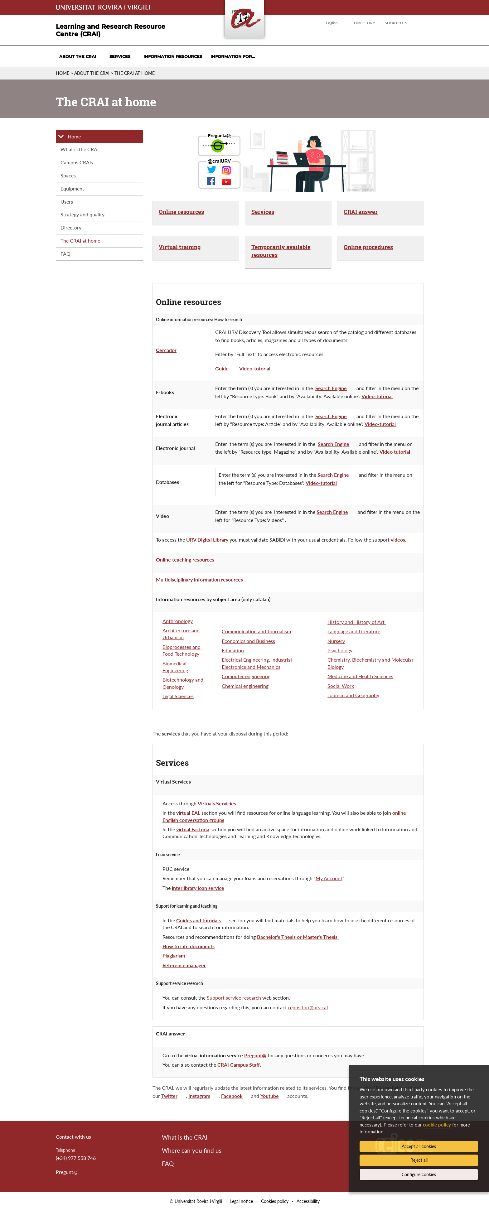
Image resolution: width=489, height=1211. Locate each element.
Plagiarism (173, 955)
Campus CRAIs (77, 162)
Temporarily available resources (281, 250)
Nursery (336, 641)
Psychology (339, 650)
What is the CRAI (80, 149)
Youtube (269, 1096)
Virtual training (180, 247)
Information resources (172, 56)
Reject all (419, 1160)
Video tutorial (395, 452)
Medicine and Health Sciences (360, 676)
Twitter (169, 1096)
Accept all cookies (419, 1146)
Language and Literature (353, 631)
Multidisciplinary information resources (199, 579)
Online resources (181, 211)
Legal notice (241, 1201)
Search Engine (331, 388)
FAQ (65, 254)
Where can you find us (191, 1150)
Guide (222, 368)
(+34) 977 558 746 (76, 1158)
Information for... (233, 56)
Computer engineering (246, 676)
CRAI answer (361, 211)
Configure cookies (419, 1174)
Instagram (199, 1096)
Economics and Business (248, 641)
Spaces (68, 175)
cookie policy (437, 1124)
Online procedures (368, 247)
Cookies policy (274, 1201)
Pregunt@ (66, 1172)
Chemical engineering (245, 686)
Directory (364, 23)
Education (233, 650)
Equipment (72, 188)
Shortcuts (396, 23)
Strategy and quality (82, 214)
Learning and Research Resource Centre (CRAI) (110, 30)
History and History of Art (356, 622)
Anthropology (177, 621)
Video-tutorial (254, 368)
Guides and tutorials (198, 920)
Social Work (340, 686)
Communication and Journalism (256, 631)
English (332, 23)
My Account (329, 878)
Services (119, 56)
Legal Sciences (178, 696)
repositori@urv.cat (308, 1007)
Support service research (234, 998)
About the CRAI (77, 56)
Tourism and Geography (353, 695)
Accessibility (308, 1201)
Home (62, 73)
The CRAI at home (134, 73)
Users (67, 202)
